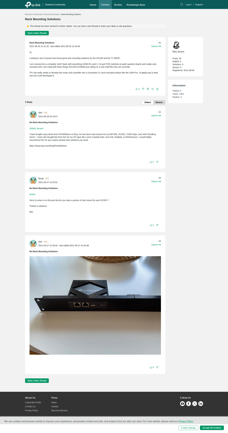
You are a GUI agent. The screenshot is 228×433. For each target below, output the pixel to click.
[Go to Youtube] (182, 403)
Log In (189, 5)
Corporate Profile (33, 402)
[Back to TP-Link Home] (32, 4)
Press (54, 397)
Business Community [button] (55, 4)
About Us (30, 397)
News (54, 402)
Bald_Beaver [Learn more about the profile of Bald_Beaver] (178, 51)
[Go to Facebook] (188, 403)
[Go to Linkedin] (200, 403)
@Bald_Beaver (36, 128)
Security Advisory (59, 410)
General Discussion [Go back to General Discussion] (51, 14)
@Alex (33, 194)
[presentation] (33, 114)
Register (199, 5)
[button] (93, 4)
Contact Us (30, 406)
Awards (54, 406)
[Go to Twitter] (194, 404)
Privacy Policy (31, 410)
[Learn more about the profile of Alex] (34, 114)
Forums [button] (105, 4)
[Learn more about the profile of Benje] (34, 180)
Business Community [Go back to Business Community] (33, 14)
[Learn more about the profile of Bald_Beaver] (184, 45)
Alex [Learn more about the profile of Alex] (40, 112)
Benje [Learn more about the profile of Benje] (41, 178)
